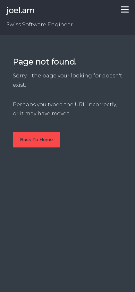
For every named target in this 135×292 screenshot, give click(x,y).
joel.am (20, 10)
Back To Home (36, 139)
